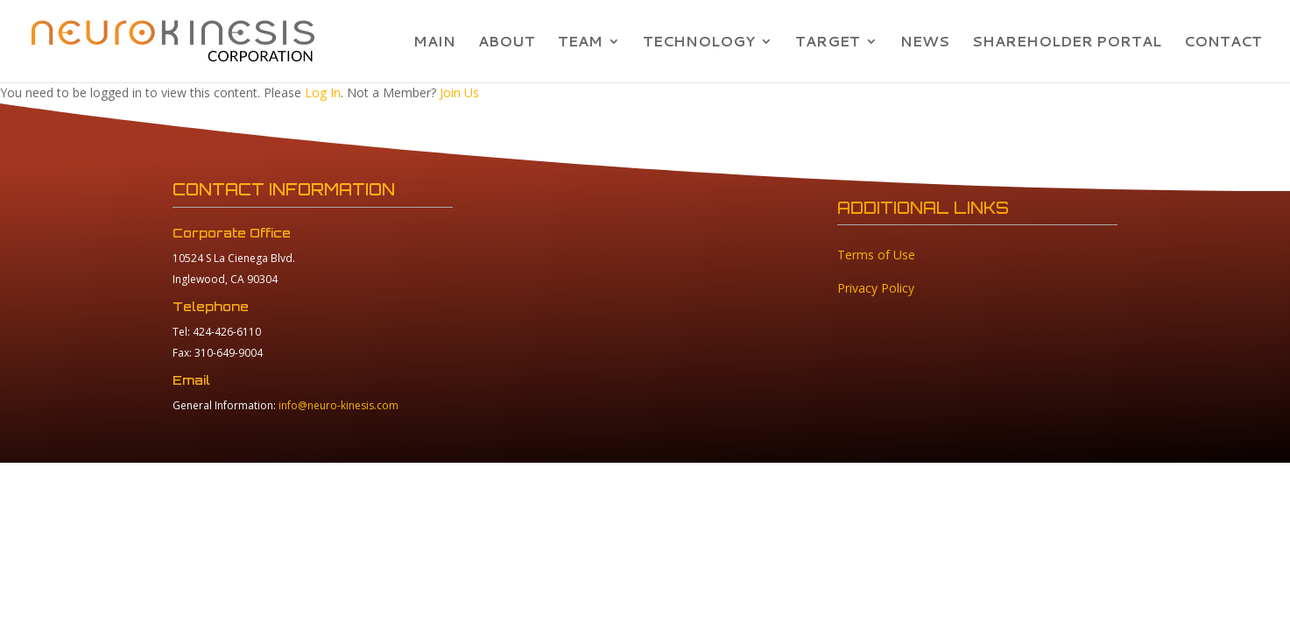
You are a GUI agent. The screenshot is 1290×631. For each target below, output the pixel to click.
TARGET (827, 43)
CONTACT (1223, 43)
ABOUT (506, 43)
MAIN (434, 43)
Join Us (459, 92)
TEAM (580, 43)
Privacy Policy (875, 288)
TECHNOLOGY (699, 43)
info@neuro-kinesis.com (338, 405)
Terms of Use (876, 254)
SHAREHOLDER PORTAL (1066, 43)
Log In (323, 92)
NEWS (924, 43)
